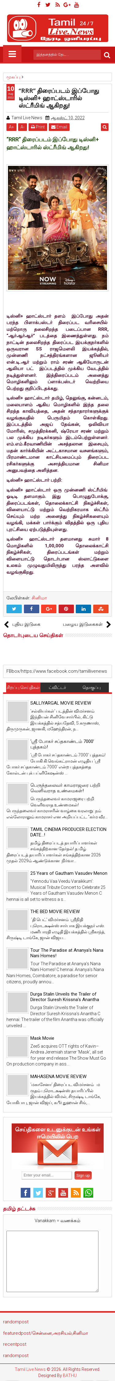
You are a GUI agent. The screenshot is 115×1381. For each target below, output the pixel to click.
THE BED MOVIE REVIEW (55, 911)
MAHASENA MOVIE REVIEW (58, 1076)
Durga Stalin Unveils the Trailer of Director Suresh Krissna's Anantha (64, 996)
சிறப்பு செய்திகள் (23, 687)
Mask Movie (42, 1038)
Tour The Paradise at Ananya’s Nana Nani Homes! (66, 952)
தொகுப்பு (91, 687)
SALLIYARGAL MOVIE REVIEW (60, 703)
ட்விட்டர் (57, 687)
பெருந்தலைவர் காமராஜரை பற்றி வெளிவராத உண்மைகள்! (65, 788)
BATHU (70, 1375)
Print (38, 126)
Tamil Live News (30, 1369)
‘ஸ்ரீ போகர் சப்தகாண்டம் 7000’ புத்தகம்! (62, 744)
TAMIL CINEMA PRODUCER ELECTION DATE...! (68, 832)
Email (59, 126)
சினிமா (39, 598)
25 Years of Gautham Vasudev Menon (68, 873)
